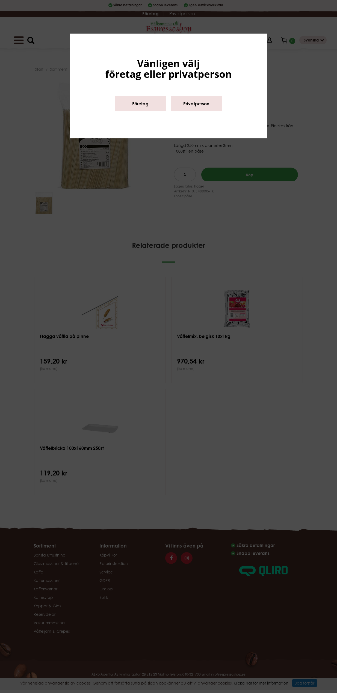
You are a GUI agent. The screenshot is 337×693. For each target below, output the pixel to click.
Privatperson (196, 103)
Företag (140, 103)
